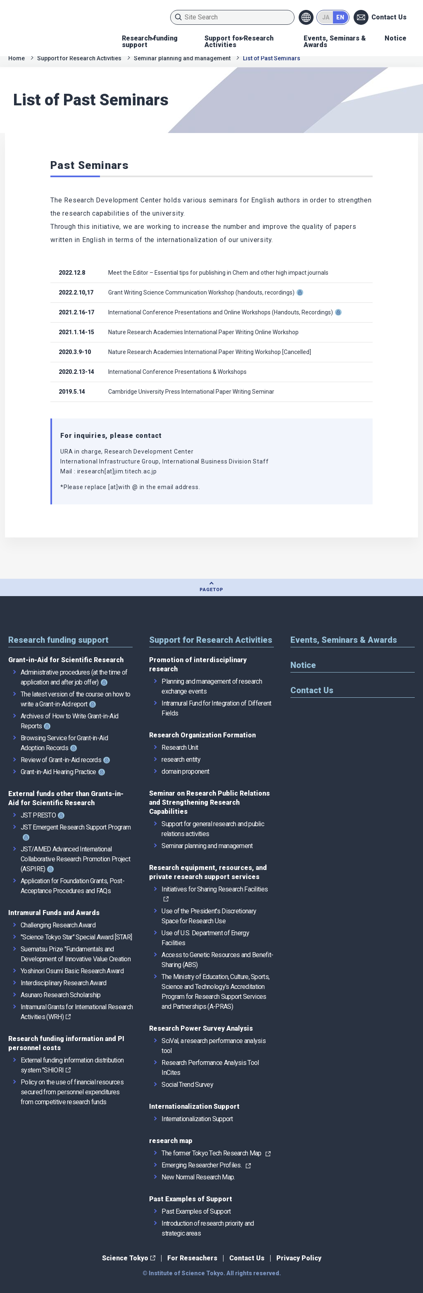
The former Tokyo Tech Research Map (211, 1153)
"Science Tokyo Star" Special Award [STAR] (76, 937)
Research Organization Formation (202, 735)
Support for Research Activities (238, 41)
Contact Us (388, 17)
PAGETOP (211, 589)
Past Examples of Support (190, 1199)
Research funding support (150, 41)
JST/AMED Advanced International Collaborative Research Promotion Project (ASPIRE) (75, 859)
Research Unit (180, 747)
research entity (181, 759)
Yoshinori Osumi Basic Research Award (72, 971)
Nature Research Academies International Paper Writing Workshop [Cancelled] (209, 352)
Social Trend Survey (187, 1085)
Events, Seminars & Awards (335, 41)
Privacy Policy (298, 1258)
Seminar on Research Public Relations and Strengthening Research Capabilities (209, 802)
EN (340, 17)
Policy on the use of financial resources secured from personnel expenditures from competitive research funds (72, 1092)
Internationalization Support (194, 1106)
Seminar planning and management (182, 58)
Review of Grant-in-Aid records (61, 760)
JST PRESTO (38, 815)
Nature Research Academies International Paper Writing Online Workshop (203, 332)
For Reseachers (192, 1258)
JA (326, 17)
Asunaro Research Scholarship (60, 995)
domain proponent (185, 771)
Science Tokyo (125, 1258)
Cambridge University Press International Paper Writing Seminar (191, 391)
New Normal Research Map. (198, 1177)
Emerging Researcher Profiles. (202, 1165)
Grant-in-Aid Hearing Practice (58, 772)
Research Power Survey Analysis (201, 1028)
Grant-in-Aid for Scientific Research (66, 660)
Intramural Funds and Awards (54, 913)
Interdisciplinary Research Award (64, 983)
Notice (395, 38)
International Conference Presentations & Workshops (177, 371)
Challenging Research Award (58, 925)
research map (170, 1141)
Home (16, 58)
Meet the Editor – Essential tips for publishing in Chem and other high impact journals (218, 272)
